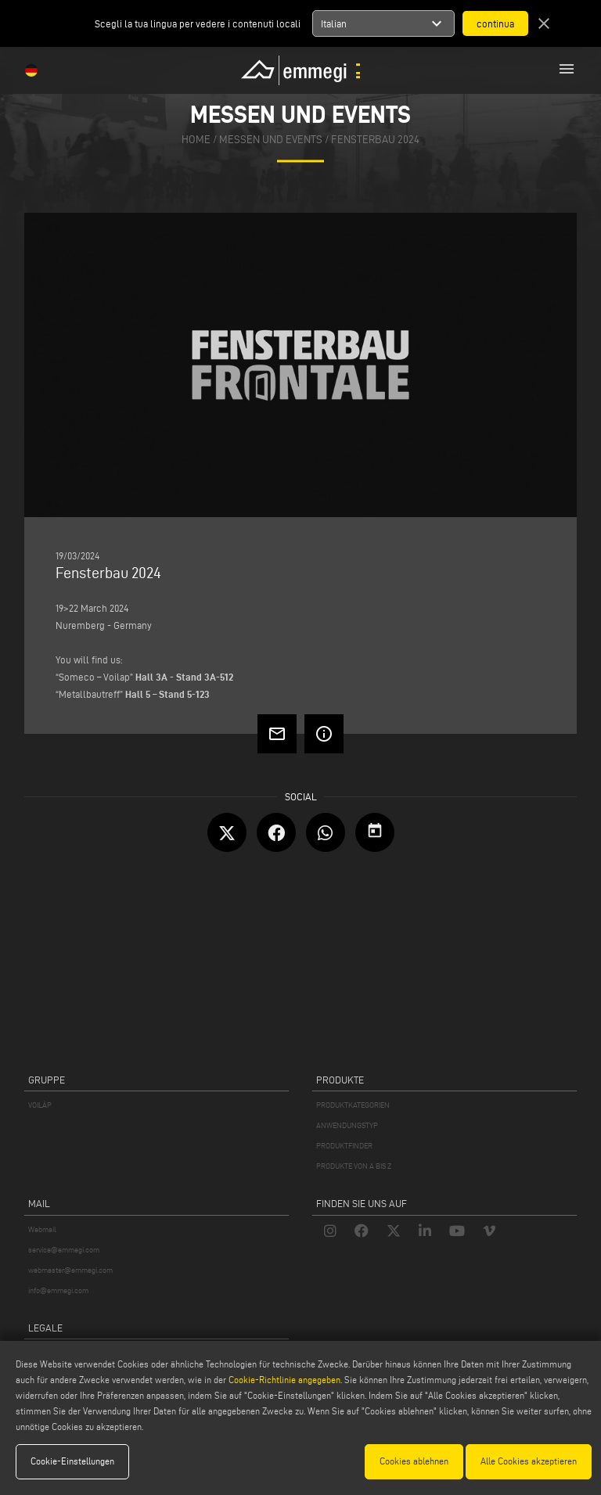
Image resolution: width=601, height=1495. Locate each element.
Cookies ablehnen (414, 1461)
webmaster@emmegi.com (70, 1270)
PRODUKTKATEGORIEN (353, 1105)
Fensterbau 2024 (375, 140)
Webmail (42, 1229)
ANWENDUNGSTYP (347, 1125)
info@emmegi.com (58, 1290)
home (196, 140)
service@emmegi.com (63, 1249)
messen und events (270, 140)
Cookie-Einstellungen (72, 1461)
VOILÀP (40, 1105)
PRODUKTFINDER (344, 1145)
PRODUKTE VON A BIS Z (353, 1166)
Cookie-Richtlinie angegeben (284, 1380)
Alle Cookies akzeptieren (528, 1461)
